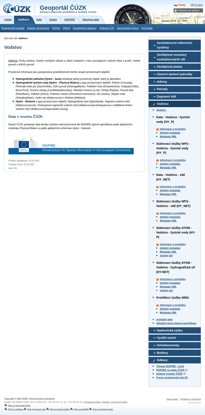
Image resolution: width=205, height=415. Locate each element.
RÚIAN (56, 28)
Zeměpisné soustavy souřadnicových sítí (172, 57)
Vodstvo (163, 103)
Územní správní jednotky (174, 74)
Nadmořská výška (169, 330)
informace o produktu (173, 129)
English (199, 5)
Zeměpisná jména (169, 66)
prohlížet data (164, 319)
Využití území (166, 337)
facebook (106, 402)
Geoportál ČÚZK (68, 8)
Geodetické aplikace (84, 28)
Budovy (162, 352)
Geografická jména (128, 28)
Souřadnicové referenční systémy (174, 45)
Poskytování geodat (12, 28)
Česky (182, 5)
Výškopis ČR (106, 28)
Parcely (162, 89)
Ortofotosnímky (168, 345)
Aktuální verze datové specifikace (176, 323)
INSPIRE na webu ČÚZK (171, 370)
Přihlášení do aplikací (189, 10)
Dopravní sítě (166, 96)
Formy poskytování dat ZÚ (172, 377)
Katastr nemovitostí (38, 28)
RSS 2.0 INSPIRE (79, 409)
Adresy (162, 81)
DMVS (66, 28)
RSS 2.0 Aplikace (13, 409)
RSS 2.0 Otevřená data (101, 409)
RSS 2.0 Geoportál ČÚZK (17, 406)
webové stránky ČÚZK (169, 373)
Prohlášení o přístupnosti (190, 399)
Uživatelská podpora (92, 402)
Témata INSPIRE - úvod (170, 366)
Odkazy (162, 360)
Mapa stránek (172, 399)
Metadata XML (168, 136)
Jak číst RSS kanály (119, 402)
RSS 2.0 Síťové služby (58, 409)
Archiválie (147, 28)
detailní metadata (170, 132)
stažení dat (166, 255)
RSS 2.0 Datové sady (34, 409)
